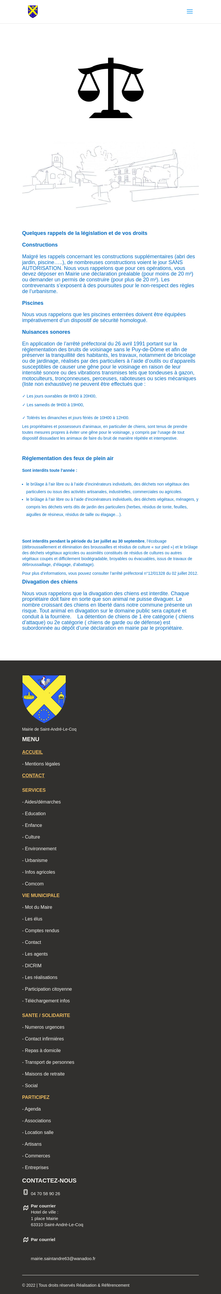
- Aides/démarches (41, 801)
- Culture (31, 836)
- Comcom (33, 883)
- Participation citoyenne (47, 989)
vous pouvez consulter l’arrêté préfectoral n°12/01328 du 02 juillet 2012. (133, 573)
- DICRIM (32, 965)
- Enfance (32, 825)
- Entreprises (35, 1167)
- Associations (36, 1120)
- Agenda (31, 1109)
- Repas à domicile (41, 1050)
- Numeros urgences (43, 1027)
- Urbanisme (35, 860)
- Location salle (38, 1132)
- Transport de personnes (48, 1062)
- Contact (31, 942)
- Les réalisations (40, 977)
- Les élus (32, 918)
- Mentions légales (41, 763)
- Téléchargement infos (46, 1000)
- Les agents (35, 953)
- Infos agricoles (38, 872)
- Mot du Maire (37, 907)
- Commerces (36, 1155)
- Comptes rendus (40, 930)
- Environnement (39, 848)
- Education (34, 813)
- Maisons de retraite (43, 1073)
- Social (30, 1085)
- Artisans (32, 1144)
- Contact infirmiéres (43, 1038)
